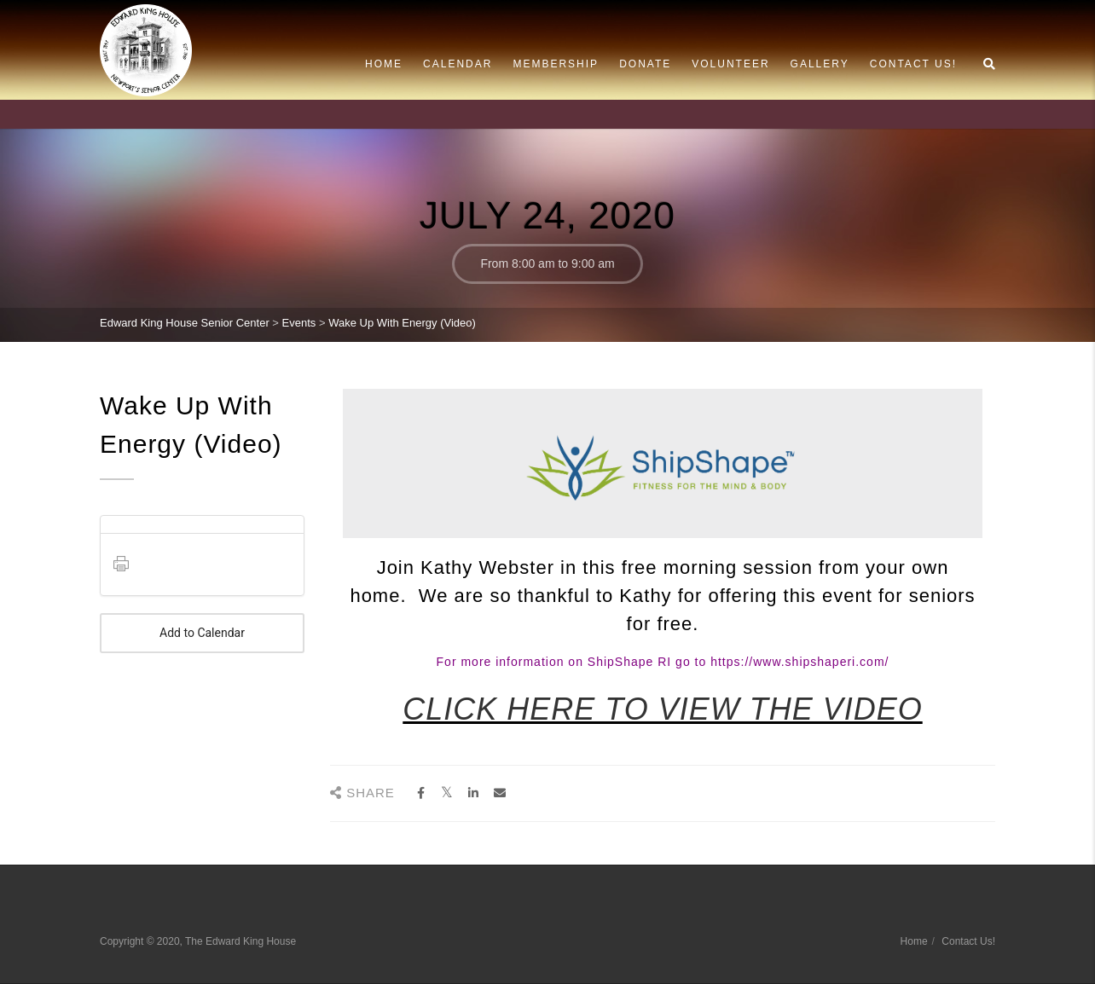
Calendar (457, 64)
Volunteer (730, 64)
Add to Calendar (202, 633)
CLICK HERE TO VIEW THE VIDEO (662, 709)
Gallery (820, 64)
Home (384, 64)
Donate (645, 64)
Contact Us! (913, 64)
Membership (556, 64)
